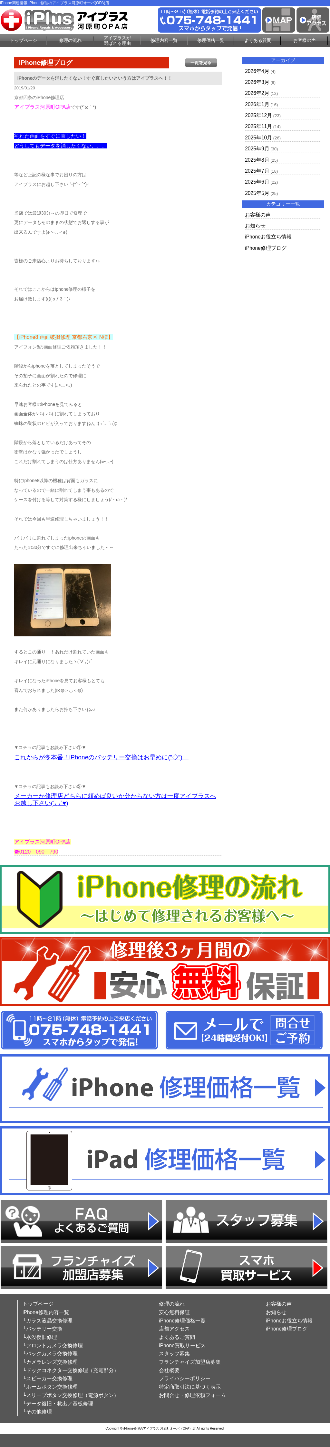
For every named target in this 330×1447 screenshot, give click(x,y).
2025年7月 (257, 171)
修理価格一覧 (210, 40)
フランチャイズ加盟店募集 (190, 1362)
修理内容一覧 (164, 40)
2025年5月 (257, 193)
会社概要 (169, 1370)
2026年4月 (257, 71)
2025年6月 (257, 182)
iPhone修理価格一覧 (182, 1320)
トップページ (23, 40)
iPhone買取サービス (182, 1345)
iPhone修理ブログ (265, 248)
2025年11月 (258, 126)
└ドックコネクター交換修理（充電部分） (71, 1370)
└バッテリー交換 (42, 1328)
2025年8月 (257, 160)
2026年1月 (257, 104)
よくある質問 (257, 40)
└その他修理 (37, 1411)
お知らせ (255, 225)
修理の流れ (70, 40)
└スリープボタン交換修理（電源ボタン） (71, 1395)
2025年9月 (257, 148)
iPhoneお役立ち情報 (268, 236)
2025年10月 (258, 137)
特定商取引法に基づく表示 (190, 1387)
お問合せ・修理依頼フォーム (192, 1395)
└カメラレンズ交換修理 (50, 1362)
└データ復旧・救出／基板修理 (58, 1403)
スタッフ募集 (174, 1353)
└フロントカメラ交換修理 (53, 1345)
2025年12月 (258, 115)
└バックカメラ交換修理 (50, 1353)
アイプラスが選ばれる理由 (117, 40)
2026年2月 (257, 93)
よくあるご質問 (177, 1337)
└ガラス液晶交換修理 (48, 1320)
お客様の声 (304, 40)
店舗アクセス (174, 1328)
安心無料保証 (174, 1312)
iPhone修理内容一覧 (46, 1312)
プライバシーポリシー (184, 1378)
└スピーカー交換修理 (48, 1378)
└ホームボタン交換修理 (50, 1387)
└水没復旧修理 (40, 1337)
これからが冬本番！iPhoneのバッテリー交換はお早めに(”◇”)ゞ (101, 757)
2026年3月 (257, 82)
